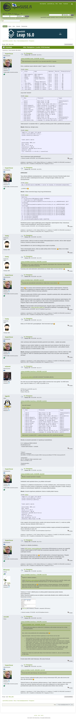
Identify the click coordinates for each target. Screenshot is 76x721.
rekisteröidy (25, 13)
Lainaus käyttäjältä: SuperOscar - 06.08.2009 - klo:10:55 (34, 261)
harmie (7, 570)
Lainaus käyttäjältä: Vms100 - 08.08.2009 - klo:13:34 (33, 670)
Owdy (7, 236)
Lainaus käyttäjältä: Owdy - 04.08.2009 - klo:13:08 (33, 624)
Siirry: (55, 704)
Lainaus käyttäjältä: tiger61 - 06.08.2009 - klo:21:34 (32, 473)
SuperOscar (9, 53)
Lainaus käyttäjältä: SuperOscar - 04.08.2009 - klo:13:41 (34, 621)
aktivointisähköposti (9, 14)
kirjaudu (19, 13)
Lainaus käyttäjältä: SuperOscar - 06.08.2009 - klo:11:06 (34, 371)
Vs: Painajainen (28, 53)
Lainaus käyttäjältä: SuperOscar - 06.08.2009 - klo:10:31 (34, 401)
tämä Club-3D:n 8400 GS (37, 307)
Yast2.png (24, 608)
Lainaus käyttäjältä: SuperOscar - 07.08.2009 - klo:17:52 (34, 574)
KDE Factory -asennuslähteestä (33, 548)
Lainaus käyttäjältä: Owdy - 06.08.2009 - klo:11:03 (32, 280)
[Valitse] (26, 69)
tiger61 (7, 396)
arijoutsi (8, 366)
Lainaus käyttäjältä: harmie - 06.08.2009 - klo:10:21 (32, 58)
